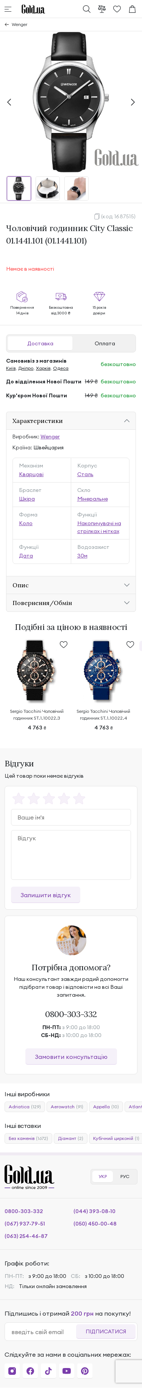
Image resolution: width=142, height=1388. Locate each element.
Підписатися (106, 1331)
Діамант (70, 1138)
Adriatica (25, 1106)
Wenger (19, 24)
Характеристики (37, 420)
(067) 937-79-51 (25, 1223)
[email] (43, 1332)
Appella (106, 1106)
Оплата (105, 343)
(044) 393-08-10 (94, 1211)
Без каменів (28, 1138)
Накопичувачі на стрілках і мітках (99, 527)
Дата (26, 555)
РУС (125, 1176)
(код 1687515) (118, 216)
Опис (20, 585)
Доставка (40, 343)
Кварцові (31, 474)
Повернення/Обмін (42, 603)
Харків (43, 368)
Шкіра (27, 498)
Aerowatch (67, 1106)
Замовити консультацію (71, 1056)
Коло (26, 523)
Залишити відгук (45, 895)
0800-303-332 (71, 1014)
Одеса (61, 368)
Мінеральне (92, 498)
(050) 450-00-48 (95, 1223)
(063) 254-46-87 (26, 1236)
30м (82, 555)
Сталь (85, 474)
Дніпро (25, 368)
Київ (11, 368)
